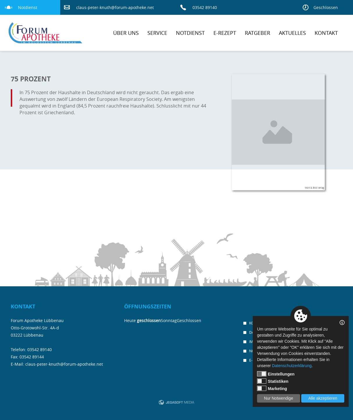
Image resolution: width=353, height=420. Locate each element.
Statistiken (272, 381)
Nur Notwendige (278, 398)
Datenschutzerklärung (291, 365)
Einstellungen (276, 373)
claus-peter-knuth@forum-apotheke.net (115, 7)
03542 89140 (204, 7)
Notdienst (27, 7)
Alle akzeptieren (322, 398)
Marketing (272, 388)
